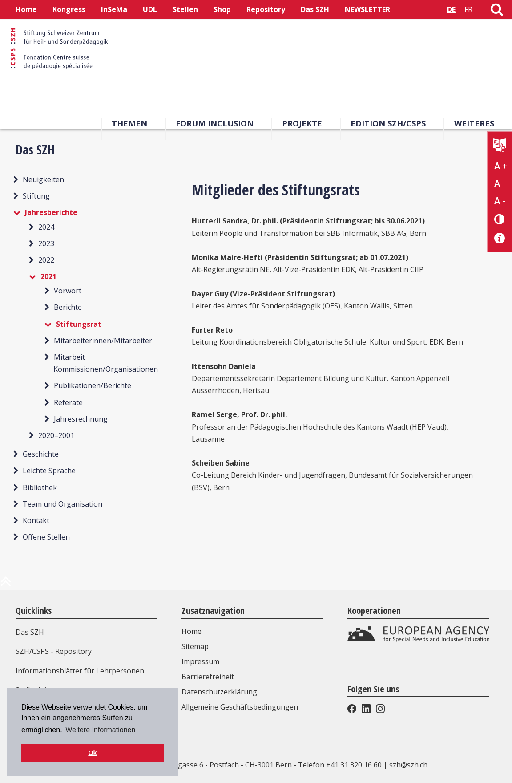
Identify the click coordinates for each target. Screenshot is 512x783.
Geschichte (41, 454)
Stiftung (36, 196)
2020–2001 (56, 435)
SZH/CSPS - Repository (54, 651)
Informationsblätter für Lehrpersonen (80, 671)
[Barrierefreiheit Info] (500, 238)
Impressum (200, 661)
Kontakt (36, 520)
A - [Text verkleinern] (499, 200)
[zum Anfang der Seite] (6, 585)
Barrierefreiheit (207, 677)
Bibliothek (40, 487)
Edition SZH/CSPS (388, 123)
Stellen (185, 9)
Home (26, 9)
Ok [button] (92, 752)
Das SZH (315, 9)
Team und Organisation (62, 504)
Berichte (68, 307)
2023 (46, 243)
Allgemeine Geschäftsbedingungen (239, 707)
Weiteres (474, 123)
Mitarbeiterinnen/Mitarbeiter (103, 340)
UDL (150, 9)
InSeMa (114, 9)
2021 (48, 276)
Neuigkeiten (43, 179)
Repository (265, 9)
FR (468, 9)
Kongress (68, 9)
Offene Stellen (46, 537)
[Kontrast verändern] (500, 219)
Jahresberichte (51, 212)
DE (451, 9)
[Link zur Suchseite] (497, 11)
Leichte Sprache (49, 470)
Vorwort (67, 291)
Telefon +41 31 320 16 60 (340, 765)
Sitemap (195, 646)
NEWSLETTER (367, 9)
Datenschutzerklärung (219, 692)
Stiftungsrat (78, 324)
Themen (129, 123)
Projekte (302, 123)
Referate (68, 402)
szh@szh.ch (408, 765)
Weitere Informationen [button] (100, 730)
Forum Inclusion (215, 123)
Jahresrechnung (81, 419)
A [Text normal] (497, 183)
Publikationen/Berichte (92, 385)
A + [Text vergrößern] (500, 166)
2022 (46, 260)
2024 (46, 227)
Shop (222, 9)
